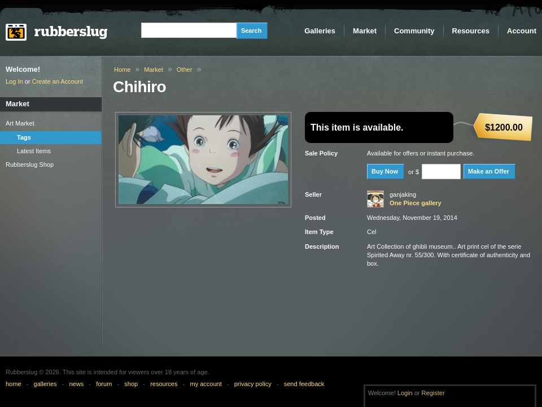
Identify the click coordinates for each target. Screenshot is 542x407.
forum (104, 383)
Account (521, 31)
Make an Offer (488, 171)
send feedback (304, 383)
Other (185, 69)
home (13, 383)
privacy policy (253, 383)
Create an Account (58, 81)
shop (131, 383)
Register (433, 392)
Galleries (319, 31)
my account (205, 383)
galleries (45, 383)
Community (414, 31)
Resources (470, 31)
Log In (14, 81)
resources (163, 383)
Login (405, 392)
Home (122, 69)
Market (365, 31)
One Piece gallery (416, 203)
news (76, 383)
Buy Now (384, 171)
